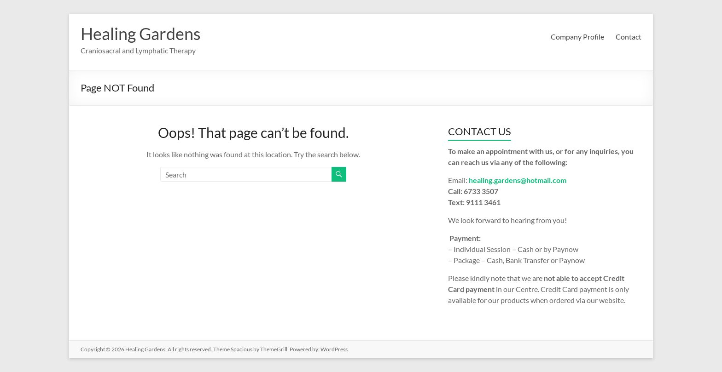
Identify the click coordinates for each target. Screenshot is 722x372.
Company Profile (577, 36)
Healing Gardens (141, 33)
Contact (628, 36)
